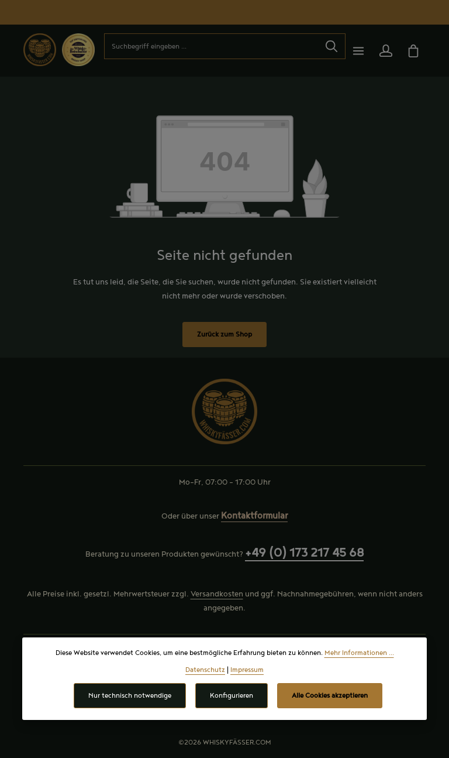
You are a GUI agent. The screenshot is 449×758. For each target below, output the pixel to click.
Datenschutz (205, 670)
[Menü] (358, 50)
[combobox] (211, 46)
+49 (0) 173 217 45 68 (304, 553)
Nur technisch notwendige (129, 695)
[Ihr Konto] (385, 50)
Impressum (247, 670)
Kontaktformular (254, 516)
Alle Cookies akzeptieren (330, 695)
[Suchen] (332, 46)
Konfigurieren (231, 695)
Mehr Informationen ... (359, 653)
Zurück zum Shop (224, 334)
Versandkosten (217, 594)
